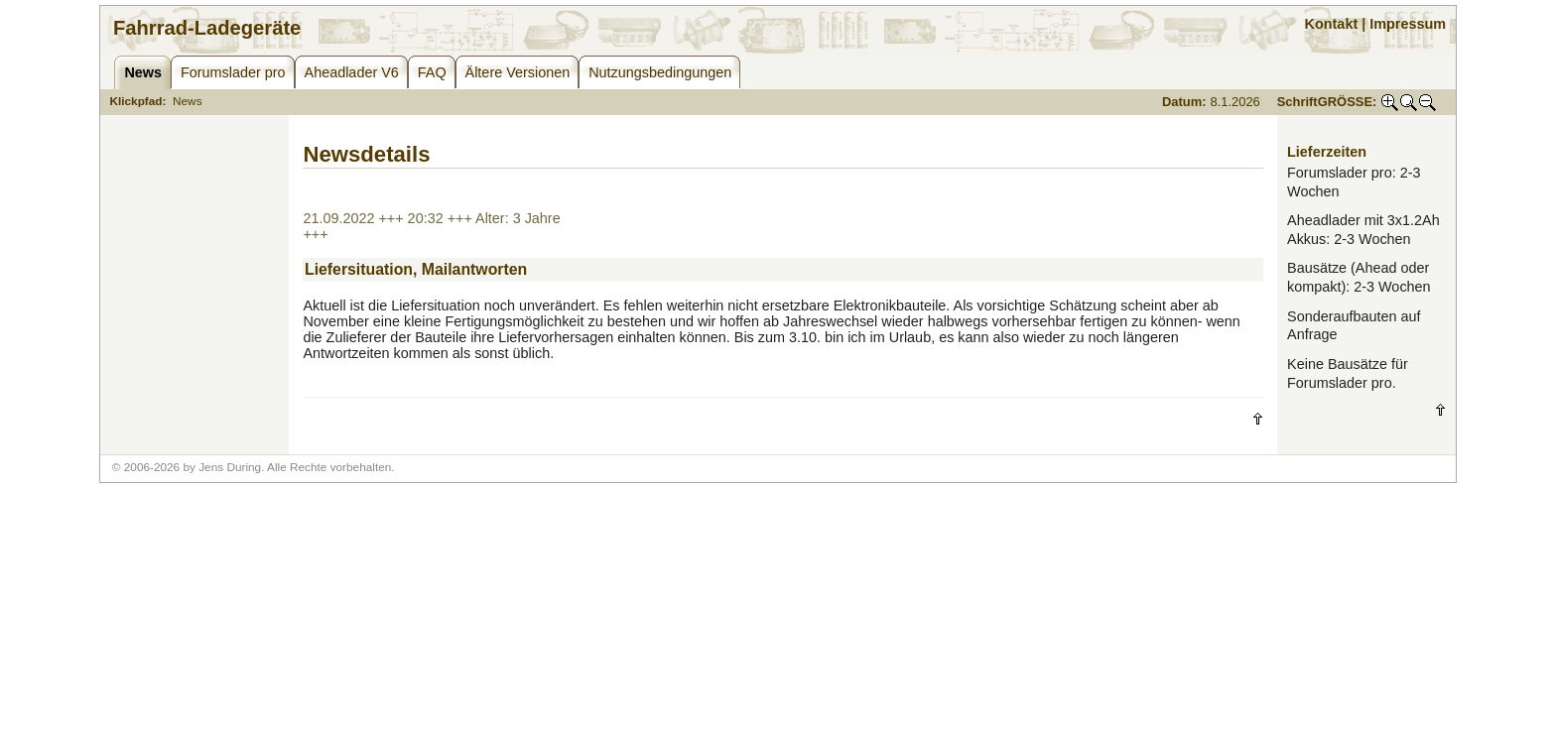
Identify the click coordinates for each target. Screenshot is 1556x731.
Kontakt (1332, 24)
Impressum (1407, 24)
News (187, 101)
